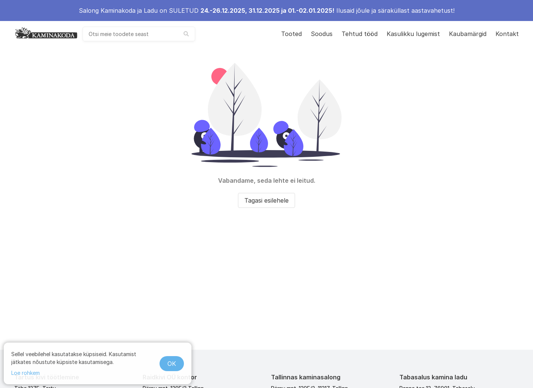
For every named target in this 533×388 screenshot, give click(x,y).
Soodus (322, 34)
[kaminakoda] (46, 33)
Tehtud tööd (360, 34)
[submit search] (186, 33)
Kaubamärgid (467, 34)
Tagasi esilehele (266, 200)
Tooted (291, 34)
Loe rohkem (25, 373)
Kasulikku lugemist (413, 34)
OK (171, 363)
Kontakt (507, 34)
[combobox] (139, 34)
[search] (139, 34)
